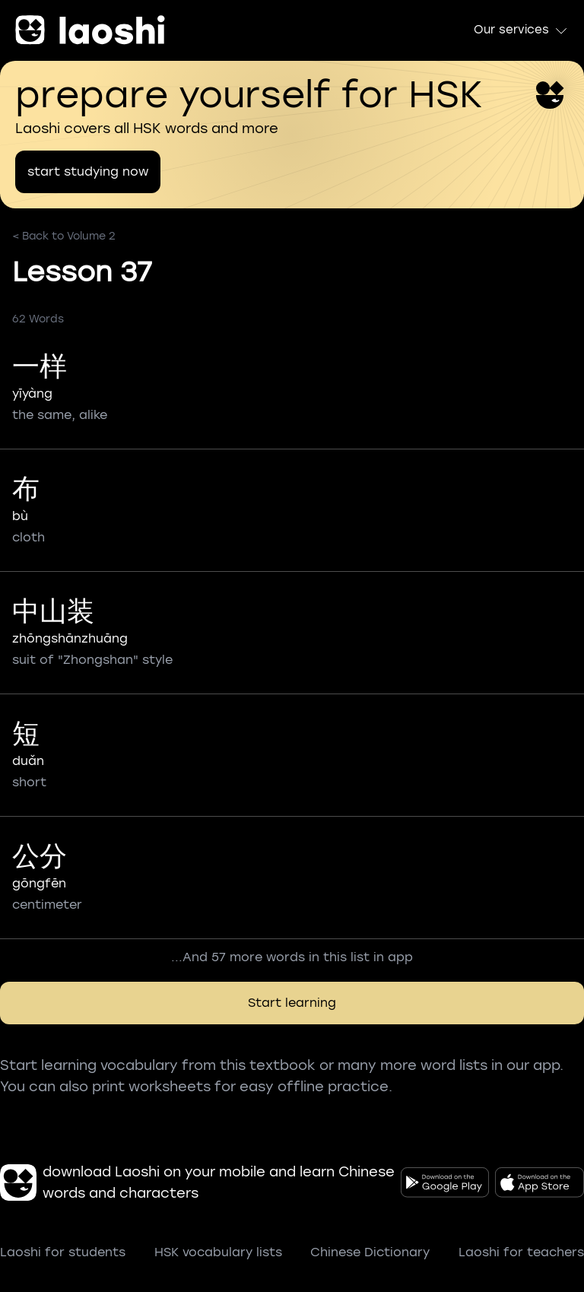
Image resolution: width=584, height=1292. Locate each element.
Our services (521, 30)
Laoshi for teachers (521, 1252)
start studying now (87, 171)
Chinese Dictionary (370, 1252)
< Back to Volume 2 (64, 236)
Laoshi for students (62, 1252)
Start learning (292, 1002)
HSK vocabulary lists (218, 1252)
